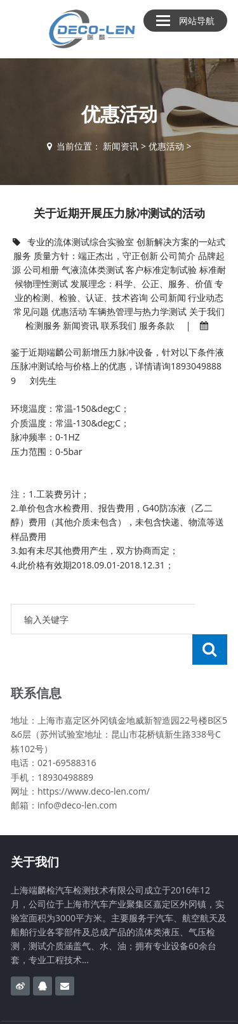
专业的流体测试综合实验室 (80, 242)
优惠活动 (166, 146)
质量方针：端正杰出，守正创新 (96, 256)
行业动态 (205, 297)
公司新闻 (168, 297)
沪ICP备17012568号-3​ (181, 1007)
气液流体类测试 (93, 270)
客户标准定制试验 (161, 270)
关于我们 (207, 311)
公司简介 (177, 256)
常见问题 (31, 311)
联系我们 (118, 325)
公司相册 (41, 270)
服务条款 (157, 325)
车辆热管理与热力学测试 (138, 311)
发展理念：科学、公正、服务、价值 (141, 284)
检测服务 (43, 325)
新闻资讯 (120, 146)
